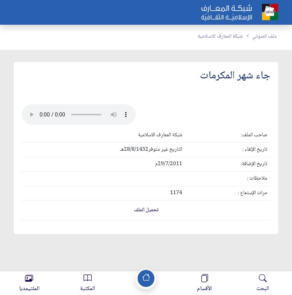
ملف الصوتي (264, 36)
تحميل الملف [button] (146, 210)
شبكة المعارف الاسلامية (220, 36)
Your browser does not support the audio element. (79, 114)
